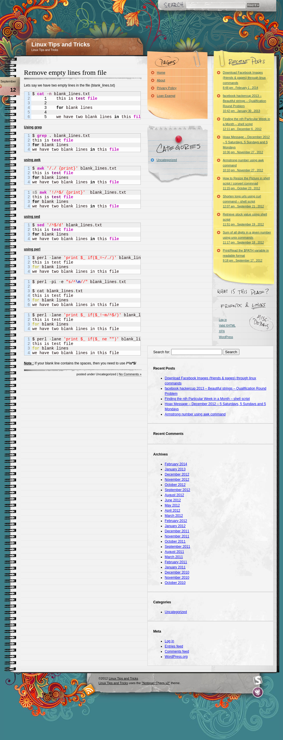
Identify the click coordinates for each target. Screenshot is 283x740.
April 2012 (172, 511)
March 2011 (174, 557)
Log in (223, 319)
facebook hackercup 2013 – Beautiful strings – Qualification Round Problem (244, 103)
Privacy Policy (166, 88)
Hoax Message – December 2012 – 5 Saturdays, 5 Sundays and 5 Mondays (246, 144)
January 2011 (175, 567)
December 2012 (177, 474)
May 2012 (172, 505)
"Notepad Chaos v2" (156, 683)
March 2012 (174, 516)
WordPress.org (176, 657)
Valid (227, 325)
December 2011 (177, 531)
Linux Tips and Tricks (61, 44)
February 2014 (176, 464)
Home (161, 72)
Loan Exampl (166, 95)
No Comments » (130, 374)
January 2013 (175, 469)
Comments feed (177, 651)
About (161, 80)
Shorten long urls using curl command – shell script (243, 201)
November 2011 (177, 536)
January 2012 (175, 526)
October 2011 (175, 541)
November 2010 (177, 578)
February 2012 (176, 521)
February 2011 (176, 562)
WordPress (226, 337)
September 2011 (177, 547)
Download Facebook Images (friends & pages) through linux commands (244, 80)
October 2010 (175, 583)
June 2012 (173, 500)
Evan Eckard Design (258, 692)
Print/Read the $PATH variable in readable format (246, 255)
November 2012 (177, 480)
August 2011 (174, 552)
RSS (89, 689)
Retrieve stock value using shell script (245, 219)
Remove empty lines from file (65, 72)
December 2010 (177, 572)
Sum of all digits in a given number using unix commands (247, 237)
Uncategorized (167, 160)
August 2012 (174, 495)
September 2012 (177, 490)
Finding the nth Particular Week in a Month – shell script (246, 124)
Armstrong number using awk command (243, 165)
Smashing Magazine (257, 680)
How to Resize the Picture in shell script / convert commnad (246, 183)
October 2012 (175, 485)
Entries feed (174, 646)
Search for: (161, 352)
